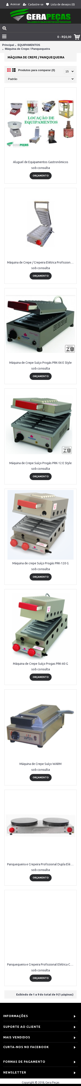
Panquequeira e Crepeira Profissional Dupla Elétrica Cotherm (41, 864)
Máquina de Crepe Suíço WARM (40, 764)
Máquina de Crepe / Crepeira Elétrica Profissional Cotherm (41, 262)
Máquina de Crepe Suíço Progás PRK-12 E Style (40, 463)
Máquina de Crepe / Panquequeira (27, 48)
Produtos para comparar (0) (36, 70)
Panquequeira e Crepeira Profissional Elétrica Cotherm (41, 964)
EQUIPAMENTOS (28, 45)
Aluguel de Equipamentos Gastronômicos (40, 162)
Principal (8, 45)
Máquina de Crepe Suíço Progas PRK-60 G (40, 663)
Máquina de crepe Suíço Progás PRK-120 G (40, 563)
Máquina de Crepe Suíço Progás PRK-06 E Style (40, 362)
